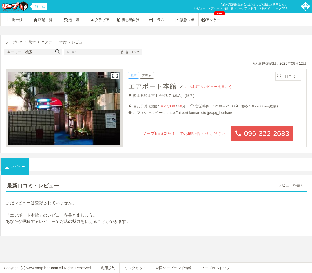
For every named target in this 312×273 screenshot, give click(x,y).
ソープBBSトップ (215, 268)
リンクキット (135, 268)
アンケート (213, 18)
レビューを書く (291, 185)
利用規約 (108, 268)
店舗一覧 (42, 20)
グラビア (99, 20)
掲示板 (14, 19)
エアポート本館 (152, 86)
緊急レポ (184, 20)
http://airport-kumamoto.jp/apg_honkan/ (200, 112)
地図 (177, 96)
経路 (189, 96)
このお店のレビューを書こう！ (210, 86)
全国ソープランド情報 (173, 268)
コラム (156, 20)
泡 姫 (71, 20)
